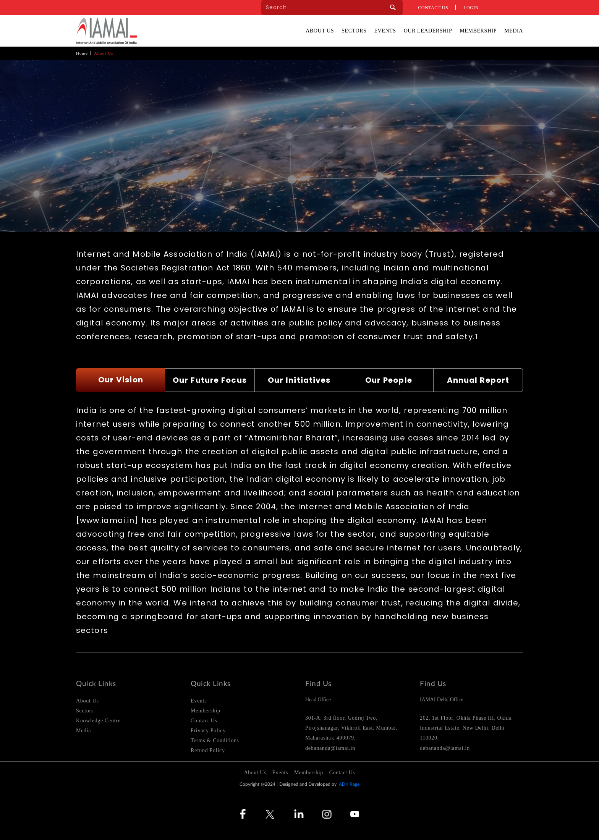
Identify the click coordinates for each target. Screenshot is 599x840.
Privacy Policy (208, 730)
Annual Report (478, 380)
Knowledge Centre (98, 720)
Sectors (354, 31)
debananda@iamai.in (330, 748)
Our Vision (120, 379)
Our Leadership (428, 31)
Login (471, 7)
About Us (320, 31)
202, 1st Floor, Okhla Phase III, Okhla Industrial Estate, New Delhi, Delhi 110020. (466, 728)
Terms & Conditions (215, 740)
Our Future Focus (210, 380)
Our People (388, 380)
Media (513, 31)
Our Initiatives (299, 380)
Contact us (433, 7)
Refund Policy (208, 750)
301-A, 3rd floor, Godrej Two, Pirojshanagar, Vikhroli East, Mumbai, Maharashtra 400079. (351, 728)
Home (82, 53)
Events (385, 31)
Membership (478, 31)
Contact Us (204, 720)
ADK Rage (349, 784)
